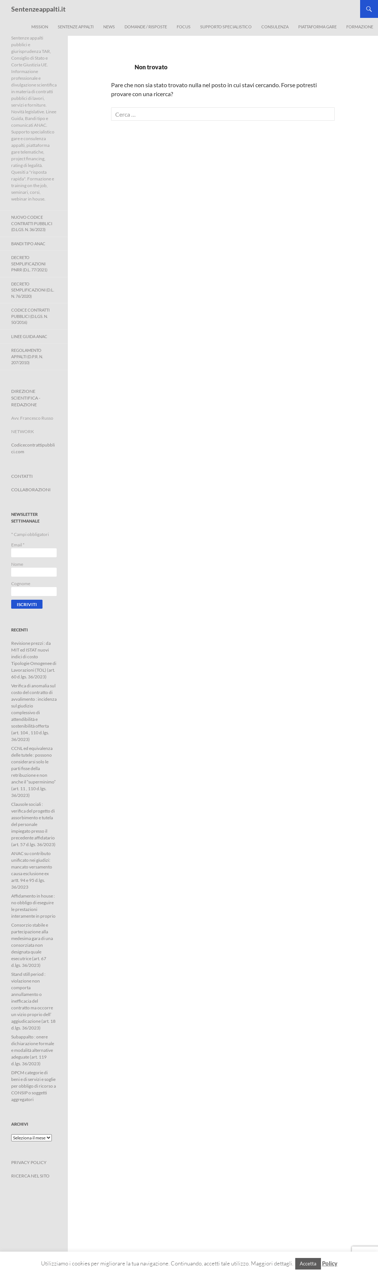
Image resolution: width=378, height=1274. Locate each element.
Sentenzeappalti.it (38, 9)
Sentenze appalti (76, 26)
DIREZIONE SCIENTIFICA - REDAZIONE (25, 397)
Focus (183, 26)
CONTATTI (22, 476)
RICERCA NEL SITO (30, 1176)
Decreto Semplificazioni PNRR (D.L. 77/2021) (29, 263)
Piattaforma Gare (317, 26)
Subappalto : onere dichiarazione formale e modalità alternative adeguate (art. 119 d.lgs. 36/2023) (32, 1050)
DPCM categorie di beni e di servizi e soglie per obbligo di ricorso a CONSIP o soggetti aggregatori (33, 1086)
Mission (39, 26)
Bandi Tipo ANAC (28, 243)
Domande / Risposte (146, 26)
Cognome (20, 583)
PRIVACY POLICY (29, 1162)
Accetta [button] (308, 1264)
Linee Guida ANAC (29, 336)
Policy (329, 1263)
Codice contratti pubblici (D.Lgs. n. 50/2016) (30, 316)
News (109, 26)
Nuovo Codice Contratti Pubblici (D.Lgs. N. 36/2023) (31, 223)
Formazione (359, 26)
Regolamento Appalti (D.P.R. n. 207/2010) (27, 356)
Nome (17, 564)
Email (18, 545)
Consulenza (275, 26)
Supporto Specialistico (226, 26)
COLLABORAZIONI (31, 489)
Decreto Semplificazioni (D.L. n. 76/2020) (32, 290)
